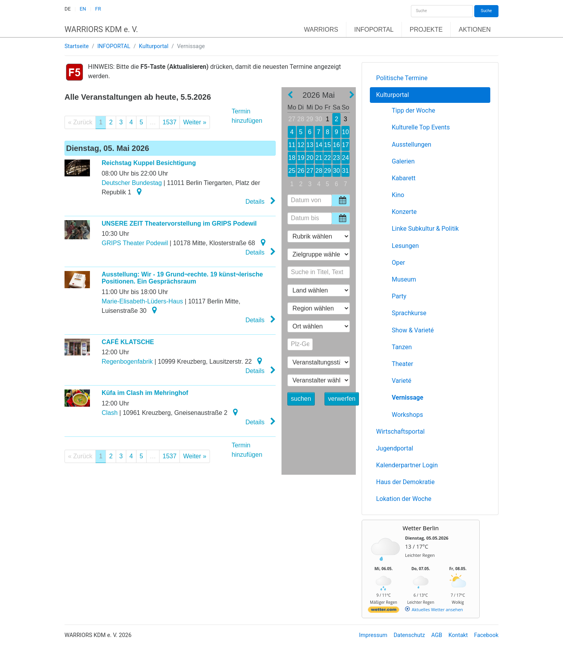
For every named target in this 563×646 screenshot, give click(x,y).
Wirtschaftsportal (400, 431)
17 (345, 145)
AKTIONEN (475, 29)
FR (98, 9)
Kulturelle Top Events (421, 127)
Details (261, 201)
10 (345, 132)
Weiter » (194, 122)
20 (309, 157)
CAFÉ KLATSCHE (128, 342)
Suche (486, 10)
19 (300, 157)
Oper (398, 262)
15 (328, 145)
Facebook (486, 635)
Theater (402, 364)
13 (309, 145)
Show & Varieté (413, 330)
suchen (301, 398)
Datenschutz (409, 635)
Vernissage (407, 397)
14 (318, 145)
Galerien (403, 161)
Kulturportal (153, 46)
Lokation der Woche (403, 498)
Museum (404, 279)
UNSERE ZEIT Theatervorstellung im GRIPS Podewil (179, 223)
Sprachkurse (409, 313)
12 (300, 145)
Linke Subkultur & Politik (425, 228)
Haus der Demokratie (405, 482)
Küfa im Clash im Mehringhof (145, 392)
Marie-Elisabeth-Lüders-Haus (142, 301)
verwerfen (341, 398)
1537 (170, 122)
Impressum (373, 635)
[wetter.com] (383, 611)
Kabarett (404, 178)
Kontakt (458, 635)
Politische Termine (402, 78)
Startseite (77, 46)
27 (292, 119)
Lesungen (405, 245)
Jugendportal (394, 448)
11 (291, 145)
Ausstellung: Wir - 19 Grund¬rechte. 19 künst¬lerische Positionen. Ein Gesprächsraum (182, 278)
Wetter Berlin (421, 528)
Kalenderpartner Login (407, 465)
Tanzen (402, 347)
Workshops (407, 414)
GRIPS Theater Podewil (135, 243)
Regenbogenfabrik (127, 361)
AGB (436, 635)
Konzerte (404, 211)
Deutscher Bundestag (132, 182)
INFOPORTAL (374, 29)
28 (300, 119)
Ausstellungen (411, 144)
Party (399, 296)
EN (83, 9)
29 (309, 119)
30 (318, 119)
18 (292, 157)
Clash (110, 412)
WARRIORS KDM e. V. (101, 29)
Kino (398, 195)
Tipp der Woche (413, 110)
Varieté (401, 380)
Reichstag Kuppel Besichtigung (149, 163)
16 (336, 145)
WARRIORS (321, 29)
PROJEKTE (426, 29)
